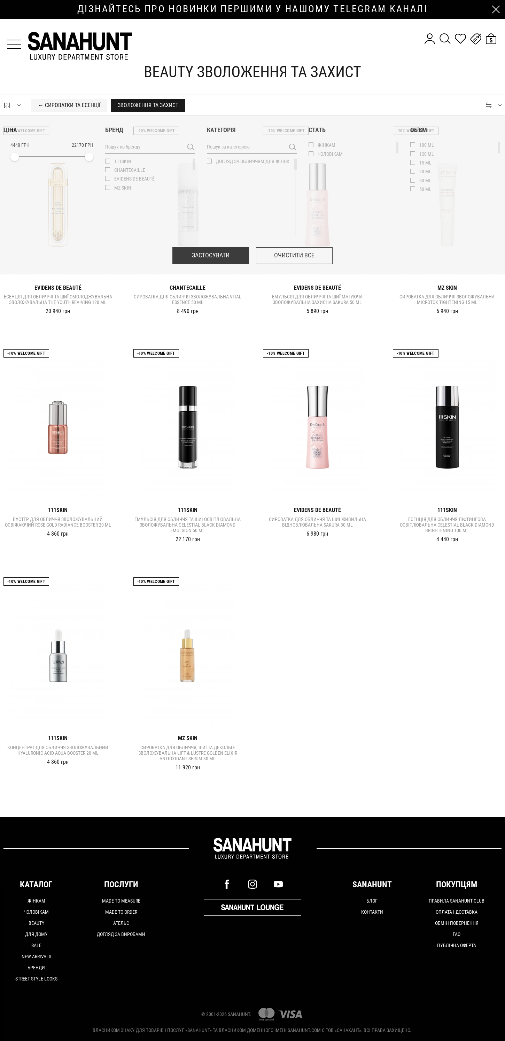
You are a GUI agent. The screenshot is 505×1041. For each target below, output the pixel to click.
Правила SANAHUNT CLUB (456, 900)
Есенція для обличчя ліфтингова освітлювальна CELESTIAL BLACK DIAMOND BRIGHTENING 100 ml (447, 525)
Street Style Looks (36, 978)
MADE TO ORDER (121, 912)
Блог (372, 900)
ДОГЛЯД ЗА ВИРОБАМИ (121, 934)
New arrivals (36, 956)
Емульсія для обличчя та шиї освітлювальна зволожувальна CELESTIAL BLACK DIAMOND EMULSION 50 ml (187, 525)
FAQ (456, 934)
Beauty (36, 923)
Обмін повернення (457, 923)
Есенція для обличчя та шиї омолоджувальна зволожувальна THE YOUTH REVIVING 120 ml (58, 299)
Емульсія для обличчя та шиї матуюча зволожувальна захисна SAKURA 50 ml (317, 299)
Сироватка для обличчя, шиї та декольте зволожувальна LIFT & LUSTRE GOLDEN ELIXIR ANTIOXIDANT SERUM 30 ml (187, 753)
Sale (36, 945)
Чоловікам (36, 912)
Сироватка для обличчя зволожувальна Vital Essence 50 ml (187, 299)
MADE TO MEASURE (121, 900)
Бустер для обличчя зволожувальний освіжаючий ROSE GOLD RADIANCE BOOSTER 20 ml (58, 522)
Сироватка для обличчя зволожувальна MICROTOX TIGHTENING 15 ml (447, 299)
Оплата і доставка (456, 912)
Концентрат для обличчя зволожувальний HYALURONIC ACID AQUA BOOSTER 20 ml (57, 750)
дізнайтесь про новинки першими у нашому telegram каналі (252, 9)
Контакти (372, 912)
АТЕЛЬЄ (121, 923)
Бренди (36, 967)
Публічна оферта (456, 945)
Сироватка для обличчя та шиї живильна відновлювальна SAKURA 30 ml (317, 522)
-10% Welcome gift (26, 130)
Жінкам (36, 900)
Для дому (36, 934)
